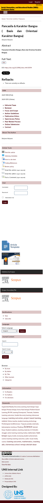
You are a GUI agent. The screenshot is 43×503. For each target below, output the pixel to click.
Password (5, 192)
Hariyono (22, 19)
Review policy (9, 166)
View (6, 316)
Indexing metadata (11, 156)
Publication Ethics (12, 116)
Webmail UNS (9, 479)
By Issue (7, 369)
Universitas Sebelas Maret (13, 473)
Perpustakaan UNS (10, 481)
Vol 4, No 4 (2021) (12, 19)
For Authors (8, 395)
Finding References (11, 163)
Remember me (9, 197)
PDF (4, 63)
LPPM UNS (8, 476)
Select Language (7, 328)
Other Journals (9, 377)
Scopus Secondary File (9, 290)
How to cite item (10, 159)
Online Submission (12, 124)
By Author (8, 371)
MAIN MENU (5, 12)
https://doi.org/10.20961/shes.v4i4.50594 (18, 68)
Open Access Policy (12, 119)
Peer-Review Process (13, 122)
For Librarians (9, 398)
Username (5, 187)
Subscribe (8, 319)
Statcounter (5, 462)
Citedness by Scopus (8, 272)
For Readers (8, 392)
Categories (8, 380)
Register (37, 2)
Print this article (10, 152)
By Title (7, 374)
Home (4, 19)
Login (31, 2)
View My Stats (6, 464)
